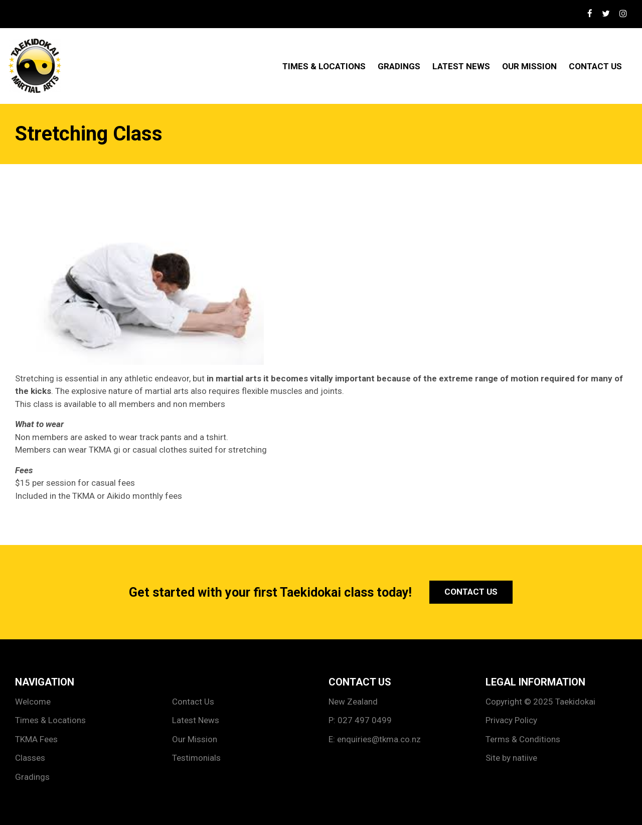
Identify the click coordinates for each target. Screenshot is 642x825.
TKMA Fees (36, 739)
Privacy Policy (511, 720)
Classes (30, 758)
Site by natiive (511, 758)
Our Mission (529, 66)
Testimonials (196, 758)
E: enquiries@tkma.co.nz (375, 739)
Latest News (461, 66)
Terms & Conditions (523, 739)
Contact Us (595, 66)
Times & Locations (324, 66)
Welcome (33, 702)
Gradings (399, 66)
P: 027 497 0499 (360, 720)
